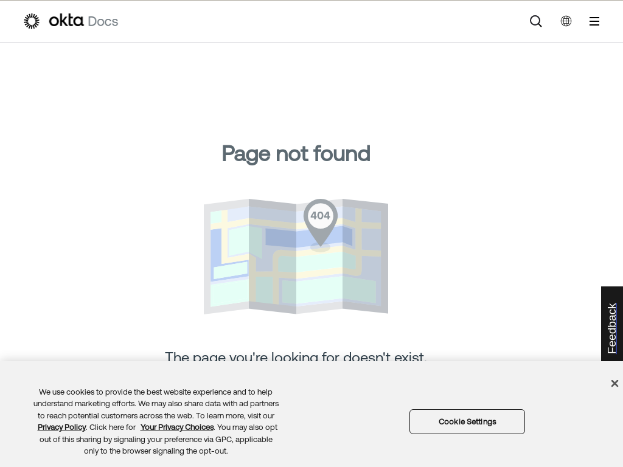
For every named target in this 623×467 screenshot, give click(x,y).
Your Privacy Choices (177, 427)
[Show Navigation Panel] (594, 21)
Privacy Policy (62, 427)
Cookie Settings (467, 421)
